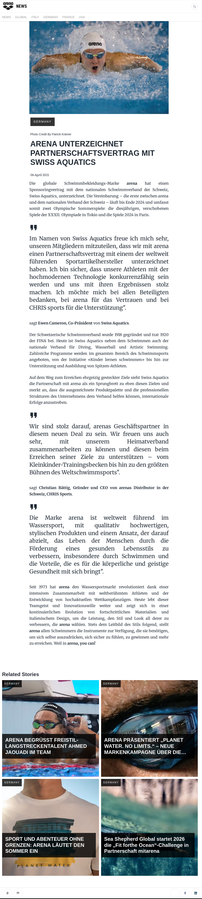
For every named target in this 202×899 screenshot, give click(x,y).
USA (82, 17)
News (6, 17)
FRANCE (68, 17)
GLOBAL (21, 17)
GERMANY (50, 17)
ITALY (35, 17)
